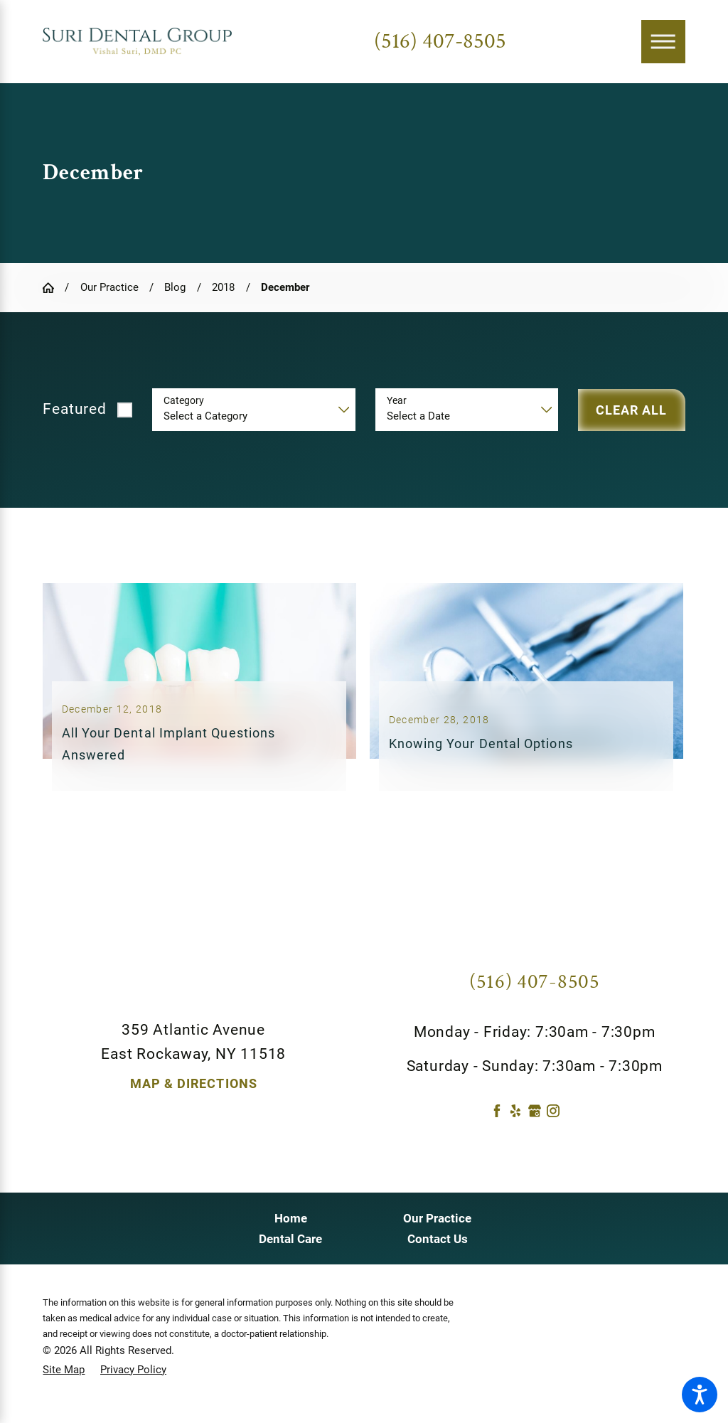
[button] (699, 1394)
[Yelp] (515, 1124)
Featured (74, 408)
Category (184, 400)
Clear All (632, 410)
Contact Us (437, 1252)
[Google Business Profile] (534, 1124)
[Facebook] (497, 1124)
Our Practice (109, 287)
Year (397, 400)
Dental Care (290, 1252)
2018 (223, 287)
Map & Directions (193, 1098)
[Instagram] (553, 1124)
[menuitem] (291, 1232)
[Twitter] (572, 1124)
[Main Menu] (663, 42)
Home (290, 1232)
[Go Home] (54, 287)
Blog (175, 287)
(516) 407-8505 (440, 42)
